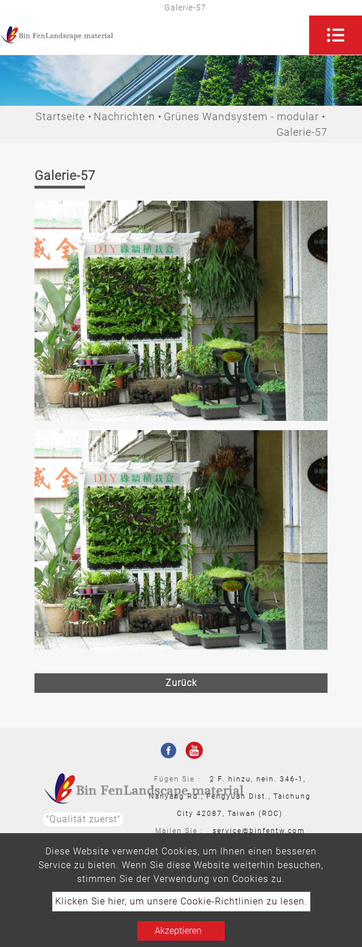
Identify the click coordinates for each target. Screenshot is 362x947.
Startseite (60, 116)
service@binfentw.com (259, 831)
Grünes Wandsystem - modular (241, 116)
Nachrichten (124, 116)
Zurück (181, 682)
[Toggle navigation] (335, 35)
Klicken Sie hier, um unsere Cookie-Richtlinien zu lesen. (181, 901)
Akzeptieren (178, 930)
